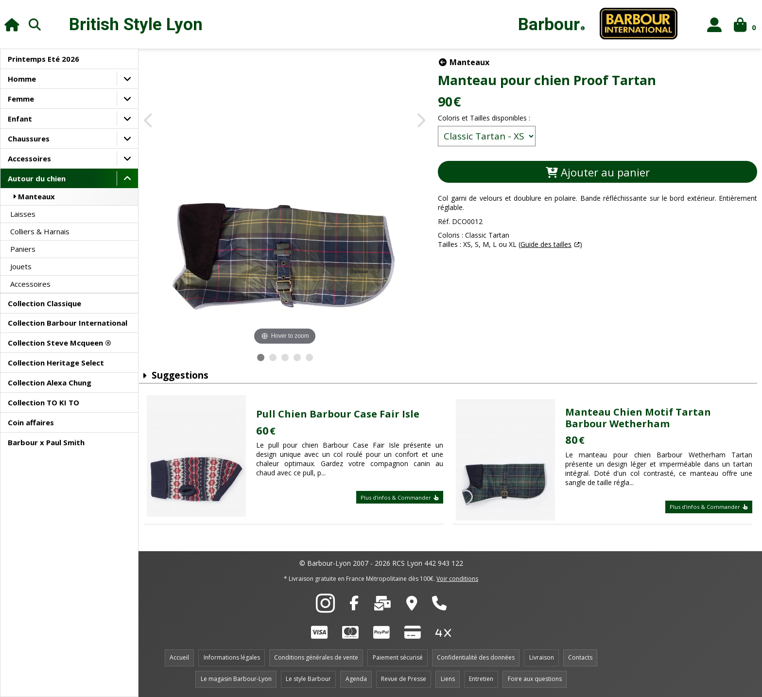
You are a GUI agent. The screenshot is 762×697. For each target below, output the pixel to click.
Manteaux (32, 196)
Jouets (21, 266)
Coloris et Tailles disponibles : (491, 117)
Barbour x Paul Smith (46, 442)
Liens (448, 679)
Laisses (22, 214)
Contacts (580, 657)
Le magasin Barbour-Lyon (236, 679)
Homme (22, 79)
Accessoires (29, 158)
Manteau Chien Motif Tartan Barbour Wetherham (640, 417)
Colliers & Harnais (39, 231)
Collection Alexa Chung (49, 382)
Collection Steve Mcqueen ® (59, 343)
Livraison (541, 657)
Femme (21, 99)
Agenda (356, 679)
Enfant (20, 118)
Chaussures (29, 138)
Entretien (481, 679)
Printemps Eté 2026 (43, 59)
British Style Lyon (136, 24)
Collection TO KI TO (43, 402)
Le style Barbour (308, 679)
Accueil (179, 657)
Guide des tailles (552, 244)
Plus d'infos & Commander (403, 497)
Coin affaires (31, 422)
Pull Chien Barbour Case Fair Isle (343, 413)
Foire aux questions (535, 679)
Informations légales (232, 657)
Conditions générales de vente (316, 657)
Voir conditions (457, 579)
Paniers (22, 249)
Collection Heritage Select (56, 362)
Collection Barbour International (67, 323)
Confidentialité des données (476, 657)
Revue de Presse (403, 679)
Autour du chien (37, 178)
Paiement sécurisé (398, 657)
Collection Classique (44, 303)
